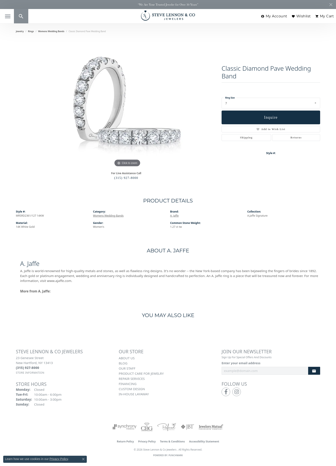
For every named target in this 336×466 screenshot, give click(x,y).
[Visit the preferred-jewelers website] (166, 426)
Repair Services (132, 378)
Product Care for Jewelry (141, 373)
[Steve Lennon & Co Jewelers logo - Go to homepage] (168, 15)
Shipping (246, 137)
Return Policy (125, 441)
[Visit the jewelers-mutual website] (211, 426)
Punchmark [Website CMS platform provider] (176, 455)
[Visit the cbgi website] (147, 426)
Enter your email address (241, 363)
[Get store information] (30, 373)
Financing (127, 384)
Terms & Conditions (172, 441)
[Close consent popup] (83, 459)
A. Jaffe (174, 215)
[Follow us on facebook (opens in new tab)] (226, 392)
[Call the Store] (27, 368)
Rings (31, 31)
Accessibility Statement (204, 441)
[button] (21, 16)
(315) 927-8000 (126, 178)
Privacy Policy (147, 441)
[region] (127, 103)
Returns (296, 137)
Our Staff (127, 368)
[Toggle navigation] (8, 16)
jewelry (20, 31)
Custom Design (132, 389)
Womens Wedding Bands (51, 31)
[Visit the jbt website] (187, 426)
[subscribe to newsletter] (314, 371)
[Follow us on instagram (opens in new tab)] (236, 392)
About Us (127, 358)
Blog (123, 363)
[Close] (330, 4)
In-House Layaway (134, 394)
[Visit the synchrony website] (124, 426)
